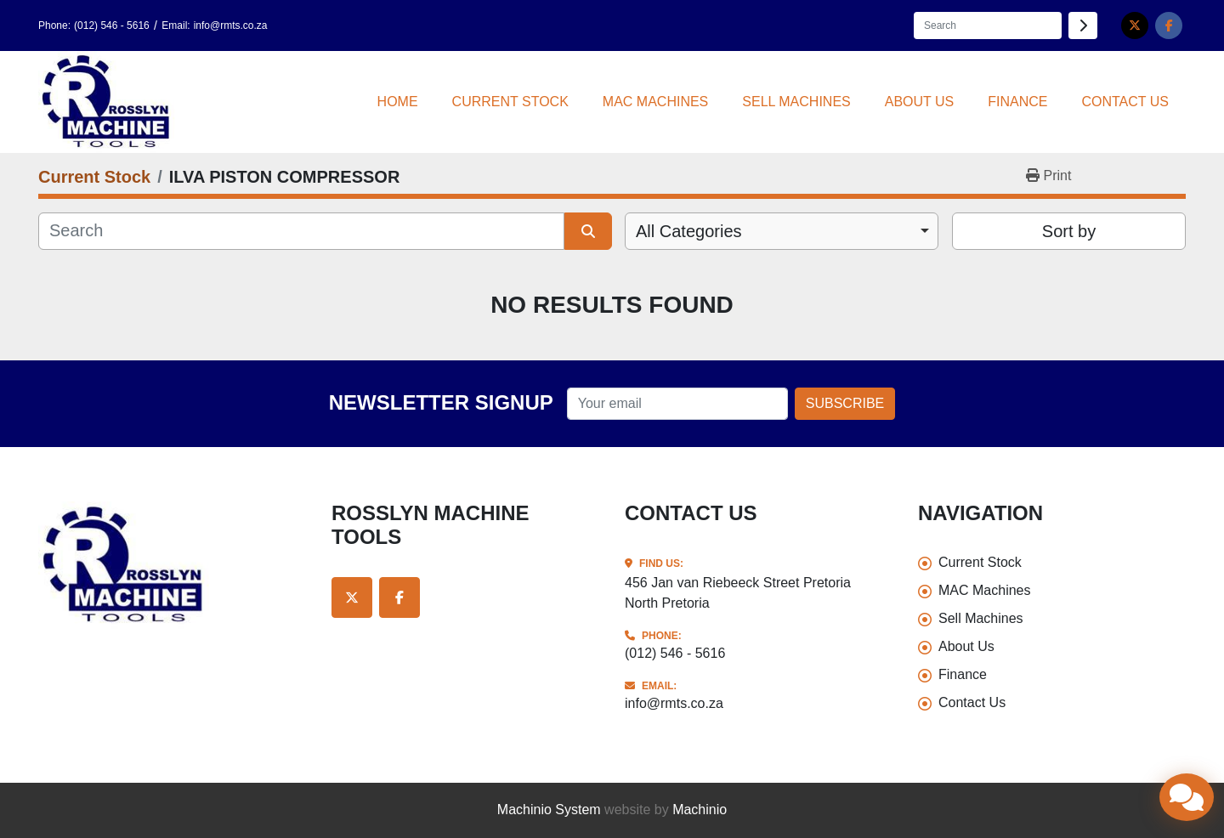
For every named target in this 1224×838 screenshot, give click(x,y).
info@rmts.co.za (231, 25)
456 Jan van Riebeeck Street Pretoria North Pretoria (738, 592)
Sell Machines (796, 101)
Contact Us (1125, 101)
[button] (510, 102)
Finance (1017, 101)
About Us (920, 101)
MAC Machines (655, 101)
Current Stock (510, 101)
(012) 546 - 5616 (112, 25)
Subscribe (845, 403)
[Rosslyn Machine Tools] (172, 565)
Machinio (699, 809)
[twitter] (1134, 25)
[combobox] (781, 231)
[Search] (988, 25)
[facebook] (1168, 25)
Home (397, 101)
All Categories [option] (689, 231)
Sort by (1069, 231)
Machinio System (549, 809)
